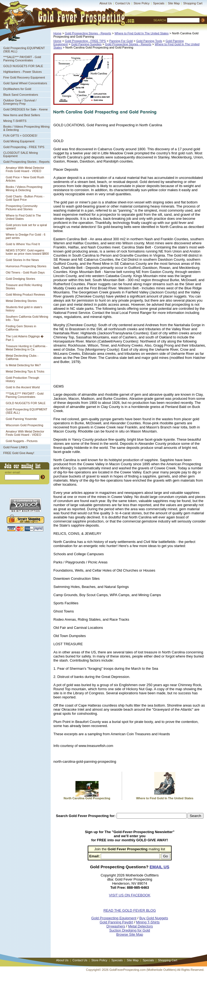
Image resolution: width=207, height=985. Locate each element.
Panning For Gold (121, 41)
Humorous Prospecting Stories (26, 266)
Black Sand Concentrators (20, 94)
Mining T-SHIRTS (14, 120)
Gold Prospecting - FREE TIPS (23, 147)
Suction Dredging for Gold (129, 930)
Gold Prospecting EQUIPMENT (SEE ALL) (24, 49)
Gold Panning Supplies (86, 44)
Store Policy (141, 3)
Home (57, 33)
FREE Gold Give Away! (18, 453)
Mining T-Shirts (148, 922)
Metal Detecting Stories (21, 300)
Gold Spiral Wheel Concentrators (25, 83)
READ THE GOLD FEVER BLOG (130, 910)
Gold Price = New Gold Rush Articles (25, 179)
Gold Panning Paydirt (116, 922)
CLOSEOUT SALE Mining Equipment (20, 154)
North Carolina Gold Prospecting (86, 798)
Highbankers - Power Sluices (22, 71)
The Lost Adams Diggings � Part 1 (25, 338)
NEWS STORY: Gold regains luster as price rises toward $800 (27, 252)
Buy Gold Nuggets (153, 918)
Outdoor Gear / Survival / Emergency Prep (19, 102)
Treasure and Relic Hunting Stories (24, 286)
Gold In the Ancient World (23, 387)
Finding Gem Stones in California (21, 328)
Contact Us (122, 3)
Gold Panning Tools (149, 41)
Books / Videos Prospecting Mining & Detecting (26, 128)
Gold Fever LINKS (15, 447)
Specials (159, 3)
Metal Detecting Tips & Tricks (25, 371)
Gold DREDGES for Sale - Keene (25, 109)
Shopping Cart (192, 3)
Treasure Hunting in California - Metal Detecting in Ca (26, 347)
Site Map (173, 3)
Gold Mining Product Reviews (25, 294)
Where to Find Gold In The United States (23, 217)
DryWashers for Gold (17, 89)
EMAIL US (159, 866)
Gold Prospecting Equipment (113, 918)
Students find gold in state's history (24, 308)
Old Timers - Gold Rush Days (25, 272)
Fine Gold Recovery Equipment (24, 77)
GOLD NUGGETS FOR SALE (23, 66)
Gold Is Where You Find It (23, 244)
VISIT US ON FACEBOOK (129, 895)
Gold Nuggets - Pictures (22, 441)
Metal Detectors (140, 926)
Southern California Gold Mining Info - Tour (27, 318)
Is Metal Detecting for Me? (23, 365)
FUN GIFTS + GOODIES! (20, 135)
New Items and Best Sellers (21, 115)
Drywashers (115, 926)
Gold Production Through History (22, 379)
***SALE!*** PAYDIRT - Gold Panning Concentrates (22, 58)
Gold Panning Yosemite (21, 419)
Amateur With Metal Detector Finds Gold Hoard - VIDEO (25, 169)
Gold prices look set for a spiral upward (26, 226)
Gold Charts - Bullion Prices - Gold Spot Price (25, 198)
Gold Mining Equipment (18, 141)
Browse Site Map (129, 934)
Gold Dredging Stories (20, 278)
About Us (105, 3)
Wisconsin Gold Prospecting (24, 425)
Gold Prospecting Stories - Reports (26, 161)
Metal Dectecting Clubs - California (22, 357)
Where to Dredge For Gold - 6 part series (25, 236)
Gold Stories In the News (22, 260)
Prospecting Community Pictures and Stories (22, 207)
